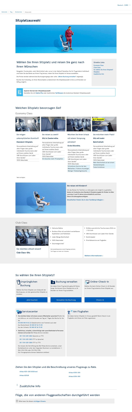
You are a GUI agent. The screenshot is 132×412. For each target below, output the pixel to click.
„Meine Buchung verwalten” (67, 76)
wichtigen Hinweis (40, 401)
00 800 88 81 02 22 (24, 323)
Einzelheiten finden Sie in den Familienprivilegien (85, 200)
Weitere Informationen (93, 255)
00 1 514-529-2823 (26, 339)
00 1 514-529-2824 (26, 342)
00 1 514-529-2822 (26, 336)
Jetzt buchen (32, 300)
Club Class (97, 67)
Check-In (100, 300)
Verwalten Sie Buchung (66, 300)
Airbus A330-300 (74, 376)
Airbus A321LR (24, 375)
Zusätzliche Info (99, 74)
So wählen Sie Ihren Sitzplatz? (103, 70)
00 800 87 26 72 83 (36, 325)
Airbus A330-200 (74, 373)
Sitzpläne (97, 72)
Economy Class (99, 65)
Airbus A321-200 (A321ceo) (28, 371)
